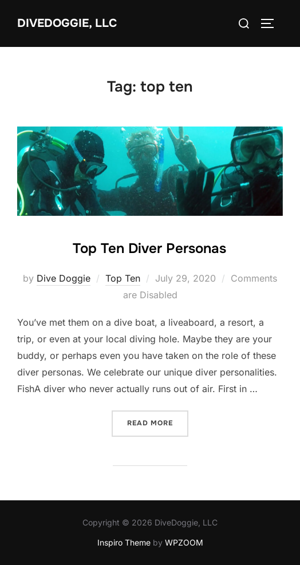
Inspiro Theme (124, 542)
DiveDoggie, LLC (67, 23)
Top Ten (122, 278)
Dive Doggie (63, 278)
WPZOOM (184, 542)
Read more (157, 422)
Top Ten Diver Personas (149, 248)
